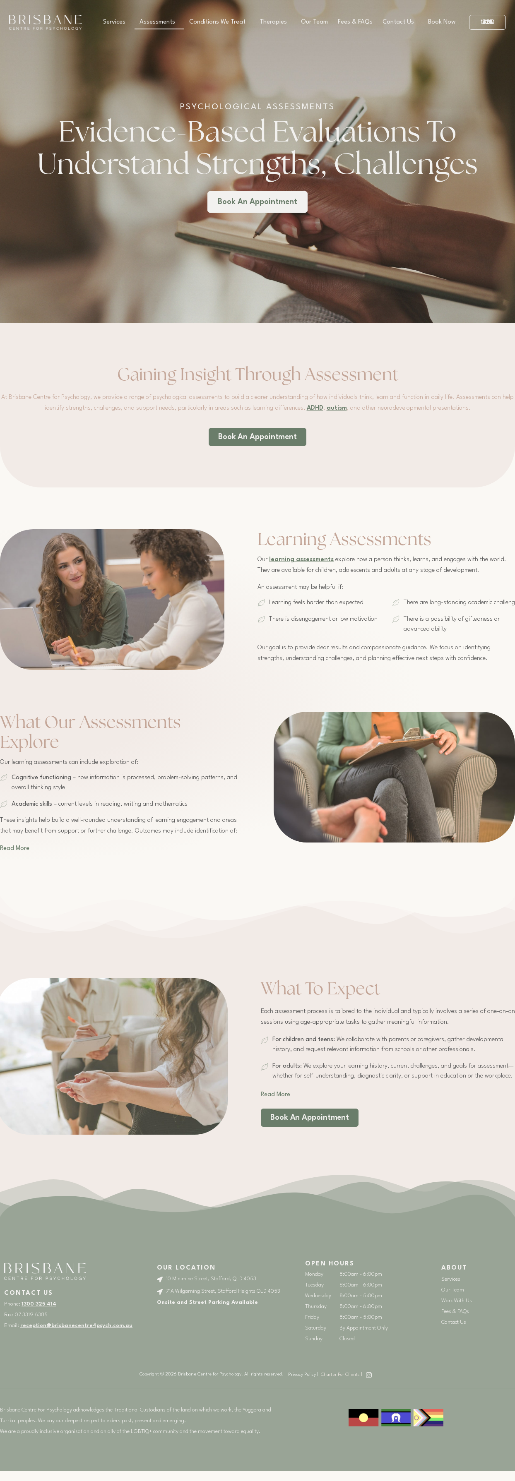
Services (116, 22)
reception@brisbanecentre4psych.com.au (76, 1325)
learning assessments (301, 560)
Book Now (442, 22)
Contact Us (400, 22)
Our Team (314, 22)
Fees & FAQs (355, 22)
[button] (14, 848)
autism (337, 408)
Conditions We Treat (219, 22)
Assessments (159, 22)
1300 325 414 (39, 1304)
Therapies (275, 22)
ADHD (315, 408)
